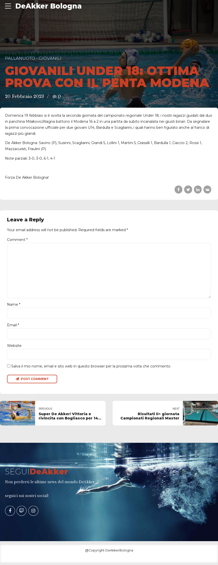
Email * (13, 326)
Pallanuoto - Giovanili (33, 58)
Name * (13, 306)
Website (14, 347)
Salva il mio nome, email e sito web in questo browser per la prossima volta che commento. (91, 368)
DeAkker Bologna (48, 6)
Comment (17, 239)
